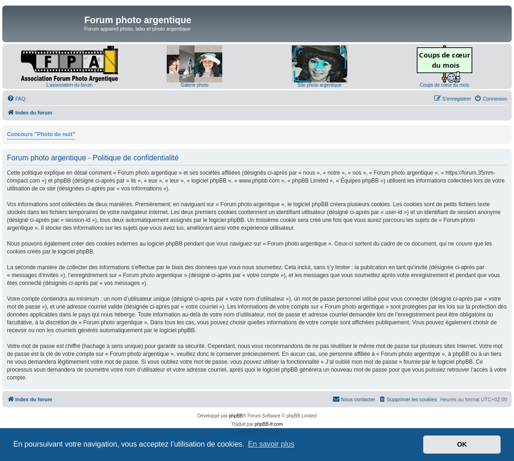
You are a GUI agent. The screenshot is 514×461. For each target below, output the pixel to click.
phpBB (236, 415)
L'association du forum (69, 85)
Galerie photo (194, 85)
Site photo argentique (319, 85)
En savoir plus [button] (271, 444)
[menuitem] (16, 98)
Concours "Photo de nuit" (41, 134)
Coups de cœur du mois (445, 85)
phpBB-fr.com (269, 424)
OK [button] (462, 444)
